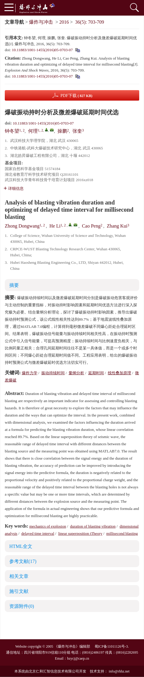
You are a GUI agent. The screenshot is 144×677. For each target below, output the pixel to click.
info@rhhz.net (119, 671)
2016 (64, 22)
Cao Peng (91, 225)
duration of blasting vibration (93, 526)
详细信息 (14, 188)
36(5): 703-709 (89, 22)
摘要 (14, 285)
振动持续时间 (53, 373)
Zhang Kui (117, 225)
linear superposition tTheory (80, 533)
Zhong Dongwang (22, 225)
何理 (33, 131)
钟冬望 (12, 131)
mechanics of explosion (47, 526)
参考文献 (23, 561)
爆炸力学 (29, 373)
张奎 (77, 131)
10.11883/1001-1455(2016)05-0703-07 (42, 50)
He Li (54, 225)
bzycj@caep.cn (78, 658)
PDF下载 (76, 95)
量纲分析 (76, 373)
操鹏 (62, 131)
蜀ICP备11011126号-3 (111, 646)
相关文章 (18, 576)
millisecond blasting (122, 533)
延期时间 (96, 373)
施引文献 (18, 591)
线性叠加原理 (119, 373)
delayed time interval (37, 533)
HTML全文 (20, 546)
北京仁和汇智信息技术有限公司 (54, 671)
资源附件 (21, 606)
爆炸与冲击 (41, 22)
